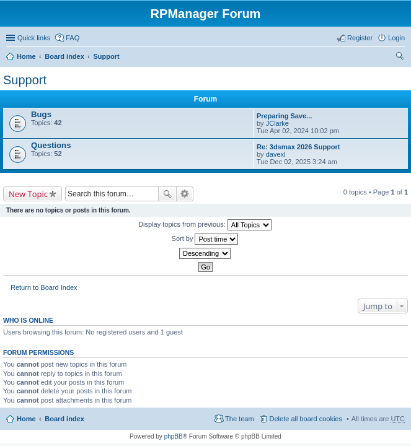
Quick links (33, 38)
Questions (51, 145)
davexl (276, 154)
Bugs (41, 114)
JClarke (277, 123)
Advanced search (185, 193)
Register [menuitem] (360, 38)
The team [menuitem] (239, 418)
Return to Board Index (44, 287)
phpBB (173, 436)
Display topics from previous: (205, 224)
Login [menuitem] (396, 38)
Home (26, 56)
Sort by (205, 239)
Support (106, 56)
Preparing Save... (284, 116)
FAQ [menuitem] (72, 38)
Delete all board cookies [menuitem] (306, 418)
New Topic (28, 193)
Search (167, 193)
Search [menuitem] (400, 58)
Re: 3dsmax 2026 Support (298, 147)
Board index (64, 56)
